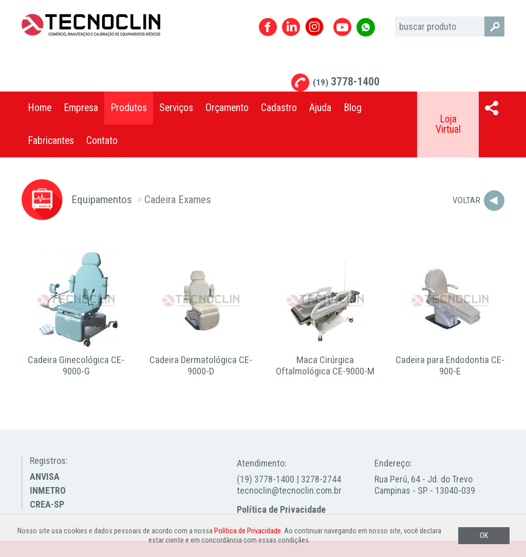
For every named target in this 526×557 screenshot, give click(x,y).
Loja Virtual (448, 124)
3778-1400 (346, 81)
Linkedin (291, 27)
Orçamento (227, 108)
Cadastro (279, 108)
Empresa (81, 108)
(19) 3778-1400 (265, 479)
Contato (102, 141)
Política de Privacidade (281, 509)
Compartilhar (491, 108)
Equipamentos (101, 199)
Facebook (268, 27)
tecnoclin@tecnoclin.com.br (289, 490)
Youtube (342, 27)
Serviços (176, 108)
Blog (353, 108)
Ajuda (320, 108)
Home (39, 108)
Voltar (466, 200)
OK (484, 535)
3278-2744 (321, 479)
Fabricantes (51, 141)
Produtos (128, 108)
